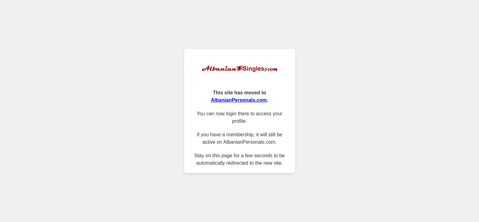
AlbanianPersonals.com (239, 100)
